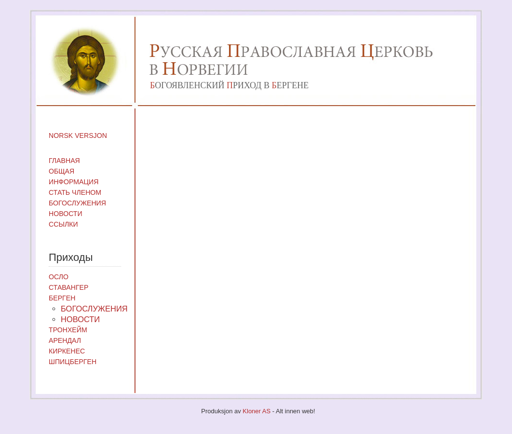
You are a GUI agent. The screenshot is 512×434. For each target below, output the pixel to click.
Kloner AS (256, 411)
